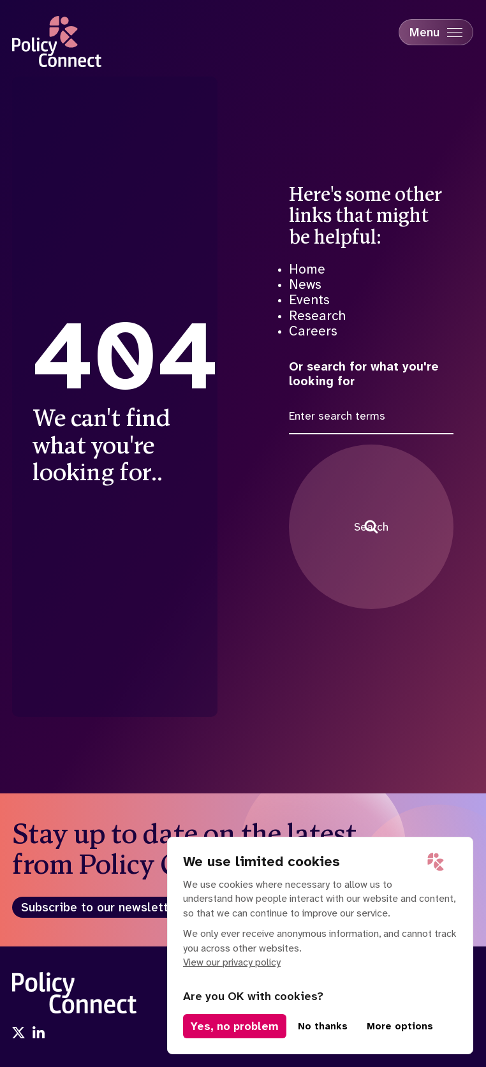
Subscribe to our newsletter (100, 907)
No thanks (323, 1026)
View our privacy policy (232, 962)
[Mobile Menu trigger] (436, 32)
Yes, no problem (235, 1026)
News (305, 284)
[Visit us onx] (18, 1033)
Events (309, 299)
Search (371, 527)
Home (307, 269)
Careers (313, 331)
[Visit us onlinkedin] (39, 1033)
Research (317, 315)
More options (400, 1026)
